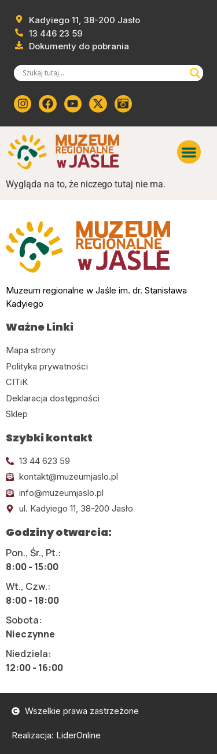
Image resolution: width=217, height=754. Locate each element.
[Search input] (103, 73)
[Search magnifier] (195, 73)
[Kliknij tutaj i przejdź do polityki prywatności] (108, 367)
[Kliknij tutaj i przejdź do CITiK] (108, 382)
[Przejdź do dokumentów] (71, 46)
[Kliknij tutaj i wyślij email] (108, 477)
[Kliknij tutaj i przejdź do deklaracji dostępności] (108, 398)
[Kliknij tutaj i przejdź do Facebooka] (47, 104)
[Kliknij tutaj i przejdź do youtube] (73, 104)
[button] (189, 152)
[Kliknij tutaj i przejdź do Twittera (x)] (97, 104)
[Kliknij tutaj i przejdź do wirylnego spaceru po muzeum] (123, 104)
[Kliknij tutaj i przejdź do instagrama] (22, 104)
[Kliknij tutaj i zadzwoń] (108, 461)
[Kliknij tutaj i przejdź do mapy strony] (108, 350)
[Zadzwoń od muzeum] (48, 34)
